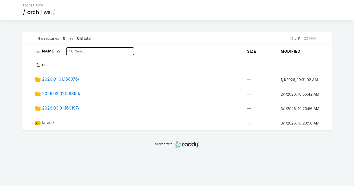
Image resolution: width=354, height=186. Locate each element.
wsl (48, 12)
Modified (291, 51)
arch (33, 12)
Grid (310, 38)
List (294, 38)
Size (251, 51)
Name (52, 51)
